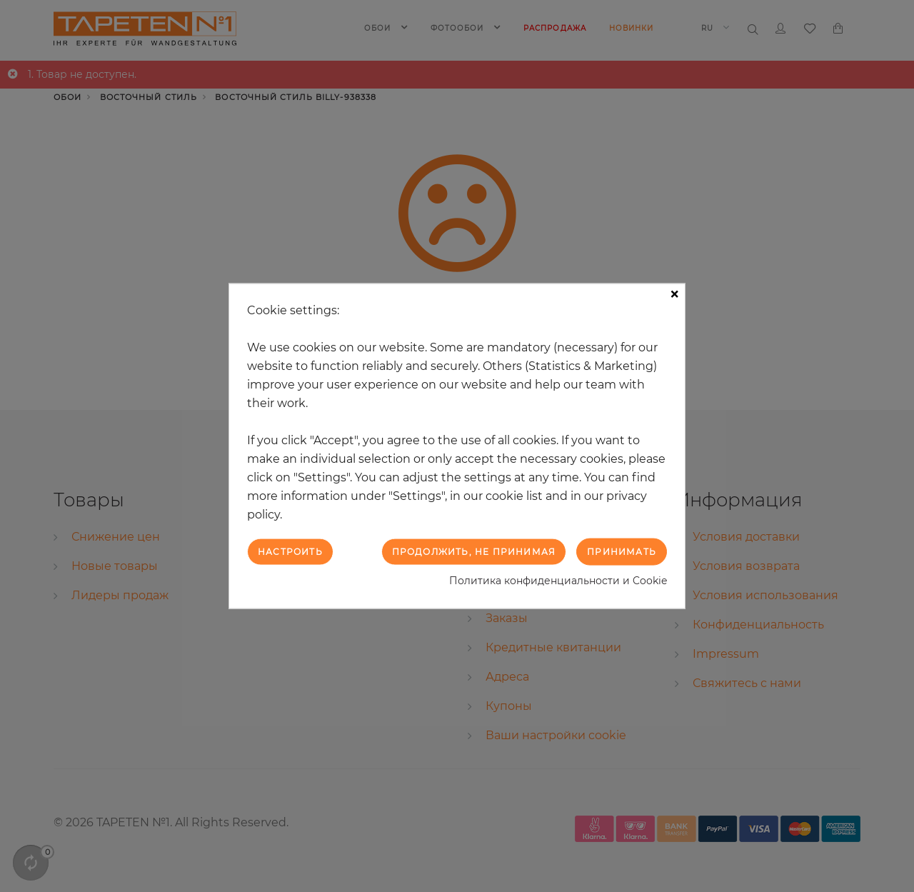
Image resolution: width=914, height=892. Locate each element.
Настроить (290, 551)
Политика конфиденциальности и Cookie (558, 580)
